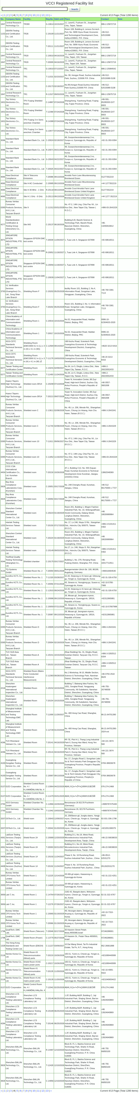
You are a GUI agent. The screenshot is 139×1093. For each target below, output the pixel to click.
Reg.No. (49, 19)
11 (38, 15)
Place (67, 19)
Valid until (59, 19)
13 (47, 15)
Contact (105, 19)
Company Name (13, 19)
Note (120, 19)
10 (34, 15)
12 (42, 15)
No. (2, 19)
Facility (27, 19)
